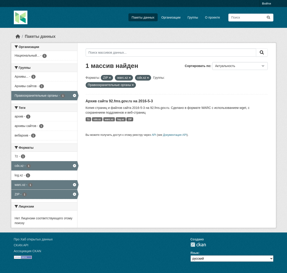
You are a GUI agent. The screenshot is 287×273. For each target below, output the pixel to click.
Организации (171, 17)
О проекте (212, 17)
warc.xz (109, 119)
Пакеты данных (143, 17)
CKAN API (21, 245)
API (154, 134)
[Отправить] (268, 18)
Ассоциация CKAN (27, 251)
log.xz (120, 119)
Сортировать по (197, 66)
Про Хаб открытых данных (33, 239)
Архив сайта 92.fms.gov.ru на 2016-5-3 (119, 101)
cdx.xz (97, 119)
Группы (193, 17)
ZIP (130, 119)
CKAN (198, 244)
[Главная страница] (18, 36)
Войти (266, 3)
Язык (195, 253)
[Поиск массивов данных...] (250, 18)
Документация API (175, 134)
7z (88, 119)
